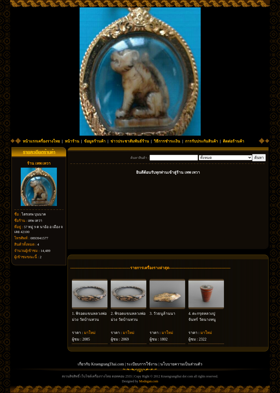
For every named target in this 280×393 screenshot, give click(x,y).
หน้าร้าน (72, 141)
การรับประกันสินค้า (201, 141)
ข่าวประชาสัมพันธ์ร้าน (129, 141)
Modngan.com (148, 381)
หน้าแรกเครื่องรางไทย (41, 141)
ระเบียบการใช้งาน (142, 364)
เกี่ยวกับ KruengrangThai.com (101, 364)
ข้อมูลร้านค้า (95, 141)
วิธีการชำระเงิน (167, 141)
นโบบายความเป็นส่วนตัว (181, 364)
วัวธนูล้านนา (164, 314)
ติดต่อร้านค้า (233, 141)
